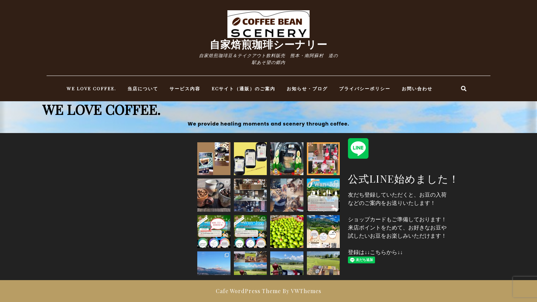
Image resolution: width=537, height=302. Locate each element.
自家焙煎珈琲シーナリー (268, 44)
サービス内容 (185, 88)
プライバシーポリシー (364, 88)
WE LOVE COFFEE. (91, 88)
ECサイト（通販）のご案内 (243, 88)
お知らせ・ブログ (307, 88)
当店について (142, 88)
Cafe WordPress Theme (248, 290)
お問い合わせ (417, 88)
